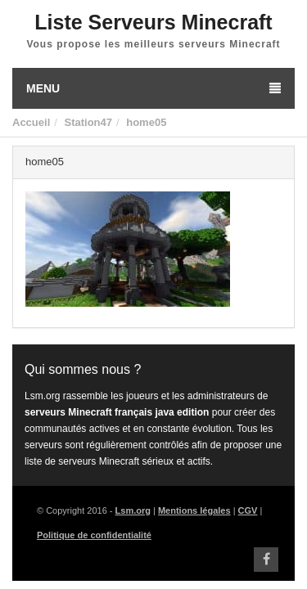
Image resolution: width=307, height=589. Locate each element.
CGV (248, 510)
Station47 (88, 122)
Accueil (31, 122)
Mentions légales (194, 510)
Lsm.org (133, 510)
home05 (146, 122)
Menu (153, 88)
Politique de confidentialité (94, 535)
